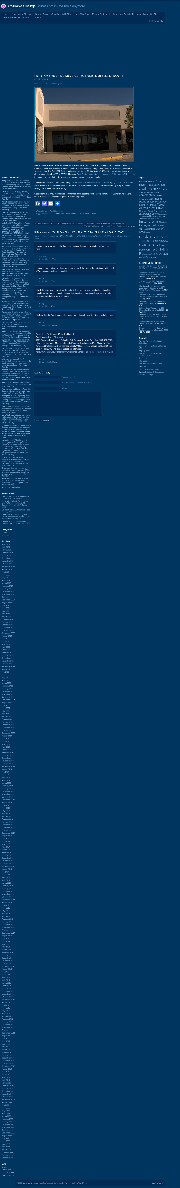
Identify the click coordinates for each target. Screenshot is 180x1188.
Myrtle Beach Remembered (150, 369)
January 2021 (7, 722)
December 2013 (8, 958)
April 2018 (6, 814)
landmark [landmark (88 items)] (164, 222)
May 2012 (5, 1011)
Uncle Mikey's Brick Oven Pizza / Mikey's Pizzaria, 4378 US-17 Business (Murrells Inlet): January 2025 (15, 504)
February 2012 (7, 1019)
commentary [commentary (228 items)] (147, 195)
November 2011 (8, 1027)
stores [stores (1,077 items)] (151, 244)
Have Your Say (82, 14)
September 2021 (8, 700)
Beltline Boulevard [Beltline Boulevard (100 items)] (147, 181)
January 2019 (7, 789)
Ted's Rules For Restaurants (15, 17)
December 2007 (8, 1158)
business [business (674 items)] (153, 188)
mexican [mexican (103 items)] (143, 229)
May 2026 (5, 544)
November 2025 (8, 561)
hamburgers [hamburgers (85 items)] (144, 216)
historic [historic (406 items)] (144, 221)
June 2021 (6, 708)
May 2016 (5, 877)
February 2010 (7, 1086)
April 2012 (6, 1013)
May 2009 (5, 1111)
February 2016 (7, 886)
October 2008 (7, 1130)
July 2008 (5, 1138)
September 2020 (8, 733)
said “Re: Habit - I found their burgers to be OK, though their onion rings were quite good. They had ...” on (16, 409)
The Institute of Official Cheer (150, 364)
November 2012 (8, 994)
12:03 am (53, 259)
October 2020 (7, 730)
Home (5, 14)
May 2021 (5, 711)
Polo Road (65, 214)
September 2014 (8, 933)
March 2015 (6, 916)
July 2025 (5, 572)
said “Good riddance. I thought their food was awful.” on (15, 453)
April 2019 (6, 780)
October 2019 (7, 764)
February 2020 (7, 752)
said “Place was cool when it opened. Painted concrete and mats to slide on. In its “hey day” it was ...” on (16, 431)
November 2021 (8, 694)
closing (4, 532)
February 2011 (7, 1052)
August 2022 (7, 669)
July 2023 (5, 639)
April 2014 (6, 947)
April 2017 (6, 847)
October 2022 (7, 664)
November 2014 (8, 927)
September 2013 (8, 966)
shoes (73, 214)
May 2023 (5, 644)
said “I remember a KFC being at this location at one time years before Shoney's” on (16, 216)
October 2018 (7, 797)
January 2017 (7, 855)
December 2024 (8, 591)
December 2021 (8, 691)
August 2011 (7, 1036)
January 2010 (7, 1088)
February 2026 (7, 553)
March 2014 (6, 950)
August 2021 (7, 702)
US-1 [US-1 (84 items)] (150, 254)
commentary (7, 535)
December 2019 (8, 758)
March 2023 (6, 650)
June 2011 (6, 1041)
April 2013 (6, 980)
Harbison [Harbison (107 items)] (153, 216)
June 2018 (6, 808)
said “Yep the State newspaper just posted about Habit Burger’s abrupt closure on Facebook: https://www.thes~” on (15, 461)
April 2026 (6, 547)
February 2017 (7, 852)
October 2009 (7, 1097)
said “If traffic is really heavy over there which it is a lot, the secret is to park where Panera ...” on (16, 316)
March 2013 (6, 983)
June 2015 (6, 908)
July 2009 (5, 1105)
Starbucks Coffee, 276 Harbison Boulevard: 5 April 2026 (152, 302)
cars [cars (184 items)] (164, 189)
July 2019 (5, 772)
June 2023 (6, 641)
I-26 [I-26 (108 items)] (152, 222)
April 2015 (6, 913)
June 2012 (6, 1008)
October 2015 (7, 897)
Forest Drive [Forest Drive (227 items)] (155, 208)
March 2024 (6, 616)
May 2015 (5, 911)
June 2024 (6, 608)
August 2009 (7, 1102)
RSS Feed (154, 21)
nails (48, 214)
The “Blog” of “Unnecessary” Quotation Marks (150, 354)
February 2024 (7, 619)
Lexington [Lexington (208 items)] (145, 225)
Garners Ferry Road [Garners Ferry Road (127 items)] (149, 211)
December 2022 (8, 658)
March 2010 (6, 1083)
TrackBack (70, 236)
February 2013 (7, 986)
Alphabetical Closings (22, 14)
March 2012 (6, 1016)
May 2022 (5, 678)
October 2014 (7, 930)
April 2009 (6, 1113)
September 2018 (8, 800)
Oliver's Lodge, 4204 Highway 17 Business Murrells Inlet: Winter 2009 (153, 329)
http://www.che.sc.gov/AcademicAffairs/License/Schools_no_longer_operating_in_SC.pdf (74, 352)
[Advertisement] (90, 48)
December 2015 (8, 891)
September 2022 (8, 666)
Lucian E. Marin (62, 1183)
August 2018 (7, 802)
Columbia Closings (21, 6)
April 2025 (6, 580)
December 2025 (8, 558)
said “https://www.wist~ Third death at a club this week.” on (15, 272)
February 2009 (7, 1119)
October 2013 (7, 963)
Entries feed (6, 1170)
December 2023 (8, 625)
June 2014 (6, 941)
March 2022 (6, 683)
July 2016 (5, 872)
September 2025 (8, 566)
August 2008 (7, 1136)
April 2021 (6, 714)
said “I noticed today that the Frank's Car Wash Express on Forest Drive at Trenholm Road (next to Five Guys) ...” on (15, 206)
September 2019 (8, 766)
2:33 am (52, 281)
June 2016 (6, 875)
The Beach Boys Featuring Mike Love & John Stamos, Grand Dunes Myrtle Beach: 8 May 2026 (16, 516)
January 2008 (7, 1155)
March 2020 (6, 750)
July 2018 (5, 805)
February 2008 (7, 1152)
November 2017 (8, 827)
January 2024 (7, 622)
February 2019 (7, 786)
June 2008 (6, 1141)
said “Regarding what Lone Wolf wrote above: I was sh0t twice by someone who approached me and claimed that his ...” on (16, 399)
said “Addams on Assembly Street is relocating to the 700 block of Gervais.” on (16, 391)
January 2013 (7, 988)
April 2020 (6, 747)
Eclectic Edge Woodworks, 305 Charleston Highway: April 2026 (151, 309)
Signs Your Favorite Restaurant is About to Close (136, 14)
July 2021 (5, 705)
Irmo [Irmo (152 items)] (157, 221)
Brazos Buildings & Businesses (151, 372)
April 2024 (6, 614)
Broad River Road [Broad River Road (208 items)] (151, 183)
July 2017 (5, 839)
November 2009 (8, 1094)
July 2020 (5, 739)
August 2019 (7, 769)
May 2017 (5, 844)
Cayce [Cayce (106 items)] (142, 192)
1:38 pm (53, 325)
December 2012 (8, 991)
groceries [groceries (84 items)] (163, 214)
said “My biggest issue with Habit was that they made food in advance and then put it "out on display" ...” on (16, 343)
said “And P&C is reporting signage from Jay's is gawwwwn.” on (16, 384)
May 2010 (5, 1077)
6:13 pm (52, 306)
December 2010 (8, 1058)
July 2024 (5, 605)
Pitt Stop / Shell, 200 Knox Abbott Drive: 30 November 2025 (152, 316)
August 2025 (7, 569)
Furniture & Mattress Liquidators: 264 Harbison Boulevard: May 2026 (16, 522)
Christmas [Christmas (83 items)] (149, 192)
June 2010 (6, 1074)
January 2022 (7, 689)
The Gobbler (144, 361)
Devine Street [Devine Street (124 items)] (146, 202)
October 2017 (7, 830)
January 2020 (7, 755)
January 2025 (7, 589)
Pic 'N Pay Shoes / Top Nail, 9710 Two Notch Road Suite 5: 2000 (76, 75)
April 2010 (6, 1080)
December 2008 (8, 1124)
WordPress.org (8, 1175)
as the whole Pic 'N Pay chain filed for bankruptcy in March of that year (102, 182)
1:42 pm (53, 362)
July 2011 (5, 1038)
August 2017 (7, 836)
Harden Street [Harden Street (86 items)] (153, 218)
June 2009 (6, 1108)
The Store (37, 17)
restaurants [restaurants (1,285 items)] (151, 236)
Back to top (156, 1183)
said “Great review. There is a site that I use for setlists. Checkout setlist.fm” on (16, 251)
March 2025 (6, 583)
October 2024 (7, 597)
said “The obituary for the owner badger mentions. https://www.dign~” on (15, 325)
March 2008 (6, 1149)
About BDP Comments (11, 487)
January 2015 (7, 922)
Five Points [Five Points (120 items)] (150, 205)
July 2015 (5, 905)
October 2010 (7, 1063)
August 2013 (7, 969)
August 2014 (7, 936)
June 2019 (6, 775)
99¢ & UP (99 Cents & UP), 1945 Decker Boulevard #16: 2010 (109, 226)
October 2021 (7, 697)
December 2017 (8, 825)
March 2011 (6, 1050)
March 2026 (6, 550)
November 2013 (8, 961)
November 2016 (8, 861)
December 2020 (8, 725)
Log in (4, 1167)
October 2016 (7, 864)
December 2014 (8, 925)
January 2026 (7, 555)
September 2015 (8, 900)
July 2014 (5, 938)
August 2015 (7, 902)
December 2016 (8, 858)
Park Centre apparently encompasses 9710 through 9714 (102, 174)
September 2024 (8, 600)
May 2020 (5, 744)
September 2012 (8, 1000)
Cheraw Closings (146, 375)
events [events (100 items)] (142, 205)
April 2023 (6, 647)
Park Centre (56, 214)
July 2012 (5, 1005)
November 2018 (8, 794)
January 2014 (7, 955)
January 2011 (7, 1055)
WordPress (82, 1183)
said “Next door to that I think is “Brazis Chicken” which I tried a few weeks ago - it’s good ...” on (16, 481)
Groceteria (143, 358)
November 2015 (8, 894)
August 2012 (7, 1002)
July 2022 (5, 672)
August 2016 (7, 869)
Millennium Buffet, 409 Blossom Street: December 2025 (151, 322)
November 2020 (8, 727)
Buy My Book (41, 14)
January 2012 (7, 1022)
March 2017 (6, 850)
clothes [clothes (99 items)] (157, 192)
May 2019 (5, 777)
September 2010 (8, 1066)
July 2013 (5, 972)
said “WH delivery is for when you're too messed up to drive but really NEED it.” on (16, 305)
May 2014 (5, 944)
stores (79, 214)
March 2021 (6, 716)
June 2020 (6, 741)
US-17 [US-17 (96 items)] (155, 254)
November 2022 (8, 661)
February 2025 (7, 586)
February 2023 (7, 653)
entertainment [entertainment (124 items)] (160, 202)
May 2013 (5, 977)
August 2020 (7, 736)
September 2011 (8, 1033)
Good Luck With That (61, 14)
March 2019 (6, 783)
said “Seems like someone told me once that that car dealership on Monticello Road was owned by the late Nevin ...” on (16, 334)
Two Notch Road (89, 214)
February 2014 (7, 952)
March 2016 (6, 883)
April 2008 (6, 1147)
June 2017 (6, 841)
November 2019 (8, 761)
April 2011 (6, 1047)
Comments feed (8, 1172)
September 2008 (8, 1133)
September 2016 (8, 866)
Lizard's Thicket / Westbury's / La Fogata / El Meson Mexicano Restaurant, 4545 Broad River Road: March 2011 (81, 224)
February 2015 (7, 919)
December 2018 (8, 791)
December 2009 (8, 1091)
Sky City (142, 366)
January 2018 (7, 822)
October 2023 (7, 630)
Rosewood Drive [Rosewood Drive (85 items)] (146, 241)
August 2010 (7, 1069)
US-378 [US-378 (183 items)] (163, 253)
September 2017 (8, 833)
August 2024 (7, 603)
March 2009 (6, 1116)
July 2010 (5, 1072)
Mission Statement (101, 14)
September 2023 (8, 633)
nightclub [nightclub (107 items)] (151, 229)
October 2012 (7, 997)
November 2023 (8, 628)
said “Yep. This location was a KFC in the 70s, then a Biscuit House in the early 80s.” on (16, 184)
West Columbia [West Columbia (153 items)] (147, 257)
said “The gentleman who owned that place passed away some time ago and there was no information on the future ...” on (16, 352)
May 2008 (5, 1144)
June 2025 (6, 575)
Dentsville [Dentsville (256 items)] (155, 198)
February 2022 (7, 686)
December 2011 (8, 1025)
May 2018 (5, 811)
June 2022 (6, 675)
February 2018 (7, 819)
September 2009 (8, 1099)
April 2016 (6, 880)
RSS (61, 236)
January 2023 (7, 655)
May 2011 (5, 1044)
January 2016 (7, 888)
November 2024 (8, 594)
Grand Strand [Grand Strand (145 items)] (151, 213)
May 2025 (5, 578)
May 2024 (5, 611)
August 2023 (7, 636)
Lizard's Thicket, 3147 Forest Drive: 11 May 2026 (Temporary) (16, 497)
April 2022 (6, 680)
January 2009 (7, 1122)
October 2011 (7, 1030)
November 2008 (8, 1127)
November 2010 (8, 1061)
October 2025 (7, 564)
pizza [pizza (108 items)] (147, 232)
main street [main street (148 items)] (158, 225)
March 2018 (6, 816)
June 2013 (6, 975)
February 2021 (7, 719)
